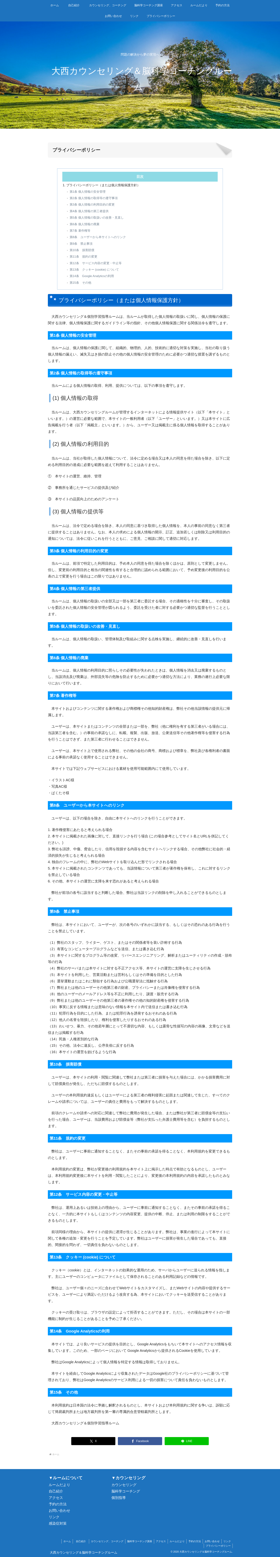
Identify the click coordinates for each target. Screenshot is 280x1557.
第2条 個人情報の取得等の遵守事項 (94, 198)
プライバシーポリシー (218, 1545)
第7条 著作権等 (80, 230)
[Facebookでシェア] (140, 1441)
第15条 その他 (80, 282)
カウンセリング (123, 1485)
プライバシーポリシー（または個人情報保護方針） (103, 185)
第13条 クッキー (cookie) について (94, 269)
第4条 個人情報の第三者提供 (89, 211)
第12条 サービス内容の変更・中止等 (96, 263)
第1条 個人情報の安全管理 (88, 191)
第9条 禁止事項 (81, 243)
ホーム (67, 1541)
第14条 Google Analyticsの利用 (92, 276)
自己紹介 (56, 1491)
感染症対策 (58, 1523)
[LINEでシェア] (187, 1441)
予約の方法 (58, 1504)
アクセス (56, 1498)
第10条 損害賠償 (82, 250)
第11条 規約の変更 (83, 256)
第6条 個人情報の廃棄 (84, 224)
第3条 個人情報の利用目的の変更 (92, 204)
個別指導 (118, 1498)
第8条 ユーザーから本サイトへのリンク (98, 237)
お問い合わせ (59, 1510)
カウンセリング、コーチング (107, 1541)
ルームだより (59, 1485)
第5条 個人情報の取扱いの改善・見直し (97, 217)
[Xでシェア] (93, 1441)
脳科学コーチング (125, 1491)
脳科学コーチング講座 (139, 1541)
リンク (54, 1517)
